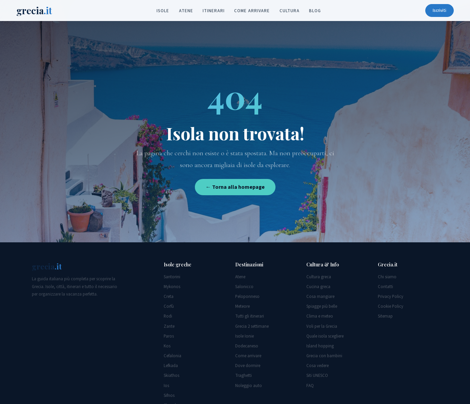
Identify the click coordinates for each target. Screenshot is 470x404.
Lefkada (171, 366)
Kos (167, 346)
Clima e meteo (319, 316)
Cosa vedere (317, 366)
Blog (315, 11)
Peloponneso (247, 297)
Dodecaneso (246, 346)
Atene (186, 11)
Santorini (172, 277)
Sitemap (385, 316)
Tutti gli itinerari (249, 316)
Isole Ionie (244, 336)
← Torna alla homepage (235, 187)
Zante (169, 326)
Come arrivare (252, 11)
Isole (163, 11)
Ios (166, 386)
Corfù (169, 306)
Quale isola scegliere (325, 336)
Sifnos (169, 395)
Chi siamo (387, 277)
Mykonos (172, 287)
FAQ (310, 386)
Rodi (168, 316)
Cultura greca (318, 277)
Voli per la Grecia (321, 326)
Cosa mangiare (320, 297)
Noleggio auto (248, 386)
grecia (34, 10)
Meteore (242, 306)
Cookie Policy (390, 306)
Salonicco (244, 287)
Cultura (289, 11)
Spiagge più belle (321, 306)
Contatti (385, 287)
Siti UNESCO (317, 375)
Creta (168, 297)
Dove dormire (247, 366)
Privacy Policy (390, 297)
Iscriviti (439, 10)
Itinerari (213, 11)
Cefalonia (172, 356)
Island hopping (320, 346)
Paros (169, 336)
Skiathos (171, 375)
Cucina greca (318, 287)
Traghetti (243, 375)
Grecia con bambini (324, 356)
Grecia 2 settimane (252, 326)
